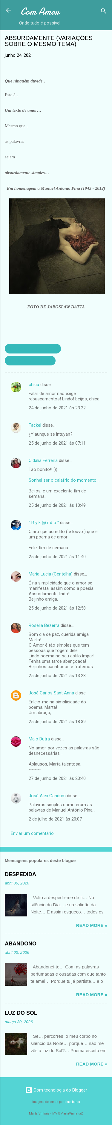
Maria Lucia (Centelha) (51, 574)
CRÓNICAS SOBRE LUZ (30, 360)
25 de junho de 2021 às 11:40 (57, 556)
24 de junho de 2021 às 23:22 (57, 408)
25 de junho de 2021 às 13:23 (57, 675)
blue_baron (72, 1102)
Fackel (35, 425)
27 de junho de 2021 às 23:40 (57, 778)
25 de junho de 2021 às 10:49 (57, 505)
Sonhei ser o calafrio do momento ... (64, 480)
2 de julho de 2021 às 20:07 (55, 819)
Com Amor (40, 11)
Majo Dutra (39, 739)
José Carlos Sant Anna (51, 693)
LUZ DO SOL (21, 1013)
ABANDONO (20, 944)
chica (34, 384)
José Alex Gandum (47, 795)
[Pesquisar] (103, 12)
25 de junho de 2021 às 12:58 (57, 608)
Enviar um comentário (32, 833)
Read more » (91, 925)
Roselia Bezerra (44, 625)
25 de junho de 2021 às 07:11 (57, 443)
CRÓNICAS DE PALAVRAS (32, 348)
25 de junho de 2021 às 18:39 (57, 721)
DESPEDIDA (20, 874)
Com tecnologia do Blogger (56, 1090)
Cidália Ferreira (43, 460)
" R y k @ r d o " (44, 522)
